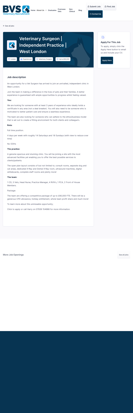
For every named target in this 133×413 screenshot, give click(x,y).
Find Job (110, 6)
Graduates (52, 10)
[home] (16, 10)
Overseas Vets (62, 10)
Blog (80, 10)
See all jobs (123, 255)
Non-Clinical (72, 10)
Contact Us (95, 14)
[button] (42, 10)
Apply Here (107, 60)
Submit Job (94, 6)
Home (33, 10)
